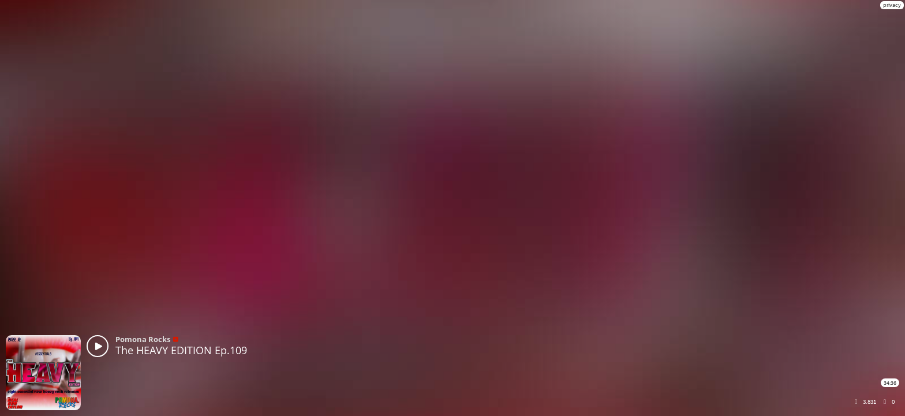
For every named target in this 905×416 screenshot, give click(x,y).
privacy (892, 5)
